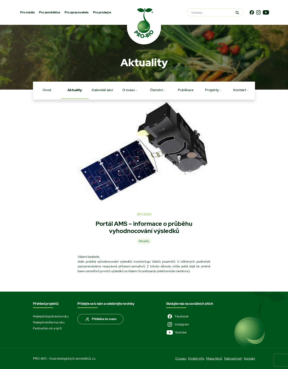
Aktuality (74, 90)
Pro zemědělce (49, 12)
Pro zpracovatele (77, 12)
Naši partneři (233, 358)
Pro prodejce (102, 12)
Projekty (212, 90)
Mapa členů (214, 358)
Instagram (177, 324)
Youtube (176, 332)
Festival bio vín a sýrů (47, 328)
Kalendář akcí (102, 90)
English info (196, 358)
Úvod (47, 90)
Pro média (27, 12)
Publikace (186, 90)
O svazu (128, 90)
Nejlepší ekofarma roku (49, 322)
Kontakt (239, 90)
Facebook (177, 316)
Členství (156, 90)
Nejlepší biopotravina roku (51, 316)
